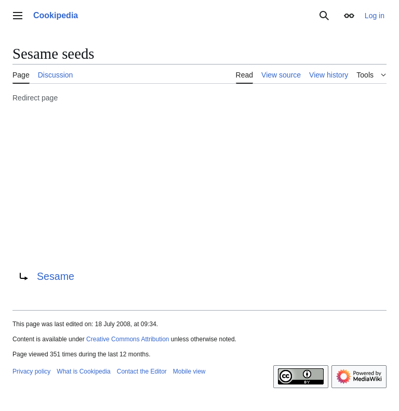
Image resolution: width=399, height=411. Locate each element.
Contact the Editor (142, 371)
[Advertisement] (199, 185)
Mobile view (189, 371)
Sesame (55, 276)
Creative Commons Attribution (127, 339)
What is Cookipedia (83, 371)
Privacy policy (31, 371)
